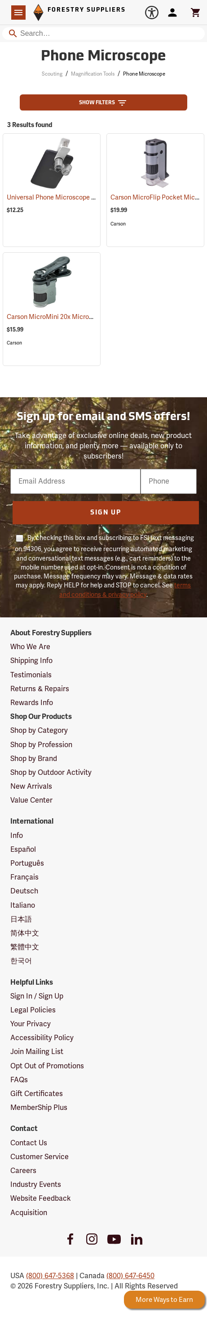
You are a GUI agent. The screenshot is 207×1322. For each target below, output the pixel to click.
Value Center (31, 800)
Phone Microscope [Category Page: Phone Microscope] (103, 57)
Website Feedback (40, 1198)
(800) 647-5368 (50, 1275)
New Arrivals (31, 786)
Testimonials (31, 675)
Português (27, 863)
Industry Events (35, 1184)
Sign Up (105, 513)
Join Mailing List (36, 1051)
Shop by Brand (33, 758)
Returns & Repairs (39, 688)
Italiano (22, 905)
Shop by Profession (41, 744)
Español (23, 849)
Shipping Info (31, 660)
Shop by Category (39, 730)
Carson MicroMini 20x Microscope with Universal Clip (95, 317)
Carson (118, 224)
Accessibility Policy (42, 1037)
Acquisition (28, 1212)
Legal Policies (33, 1010)
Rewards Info (31, 702)
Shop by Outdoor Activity (51, 772)
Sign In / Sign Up (36, 996)
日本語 (21, 919)
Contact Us (28, 1143)
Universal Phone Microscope (59, 197)
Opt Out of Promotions (47, 1066)
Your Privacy (30, 1024)
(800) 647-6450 (130, 1275)
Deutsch (24, 891)
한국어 (21, 960)
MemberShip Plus (38, 1107)
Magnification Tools (93, 74)
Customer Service (39, 1156)
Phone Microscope (144, 74)
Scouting (52, 74)
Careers (23, 1170)
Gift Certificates (36, 1093)
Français (24, 877)
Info (16, 835)
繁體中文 (24, 947)
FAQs (19, 1079)
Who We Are (30, 646)
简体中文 (24, 933)
